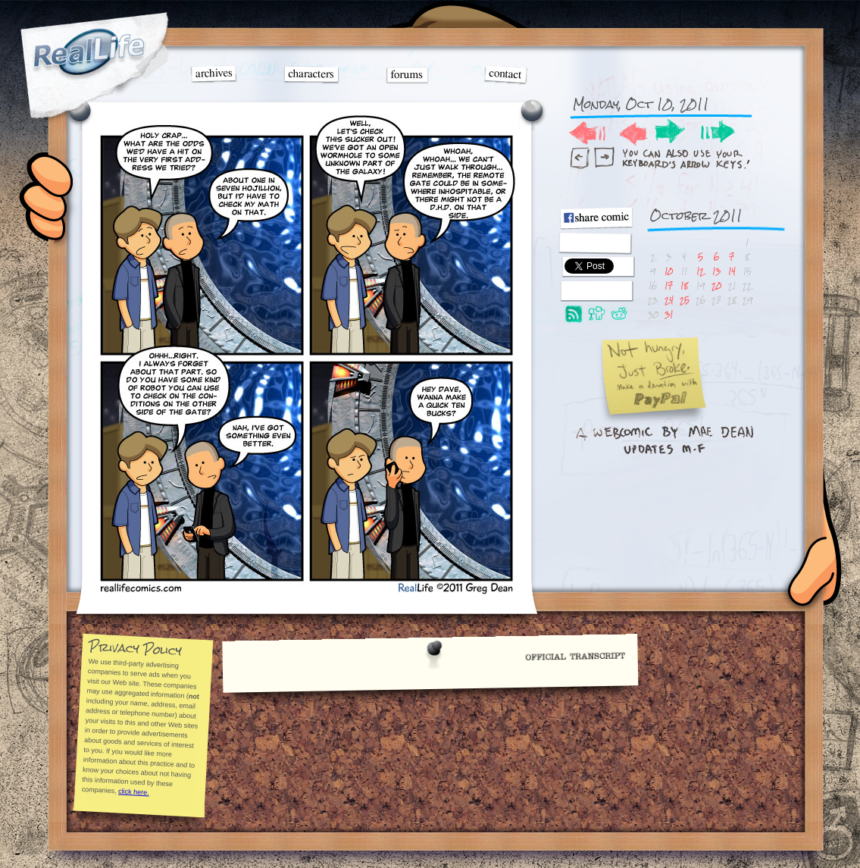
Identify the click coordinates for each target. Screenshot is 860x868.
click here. (133, 791)
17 (669, 285)
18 (684, 285)
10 (669, 271)
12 (700, 271)
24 (669, 300)
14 (732, 271)
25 (685, 300)
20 (716, 285)
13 (716, 271)
